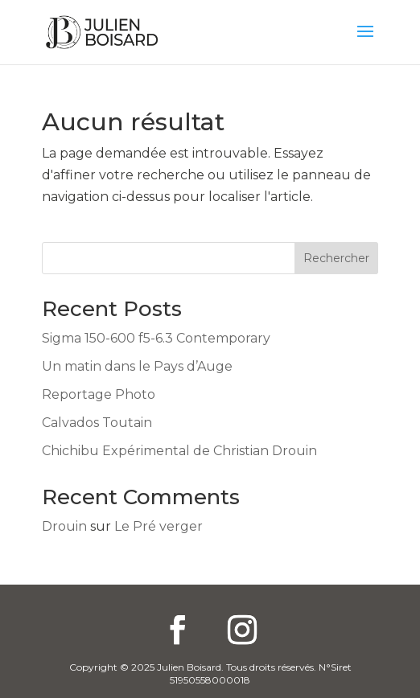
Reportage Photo (98, 394)
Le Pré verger (158, 526)
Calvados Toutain (97, 422)
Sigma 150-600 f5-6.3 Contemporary (156, 338)
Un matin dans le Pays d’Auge (137, 366)
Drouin (64, 526)
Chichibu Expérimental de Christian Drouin (179, 450)
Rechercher (336, 258)
